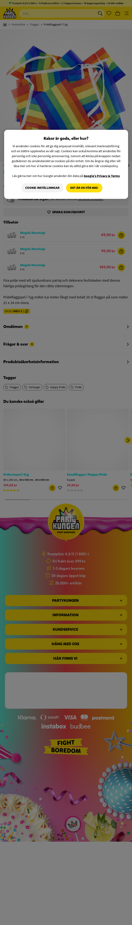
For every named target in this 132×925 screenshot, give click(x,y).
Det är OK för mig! (84, 188)
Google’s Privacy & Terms (102, 176)
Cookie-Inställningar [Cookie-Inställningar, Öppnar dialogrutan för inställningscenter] (42, 188)
